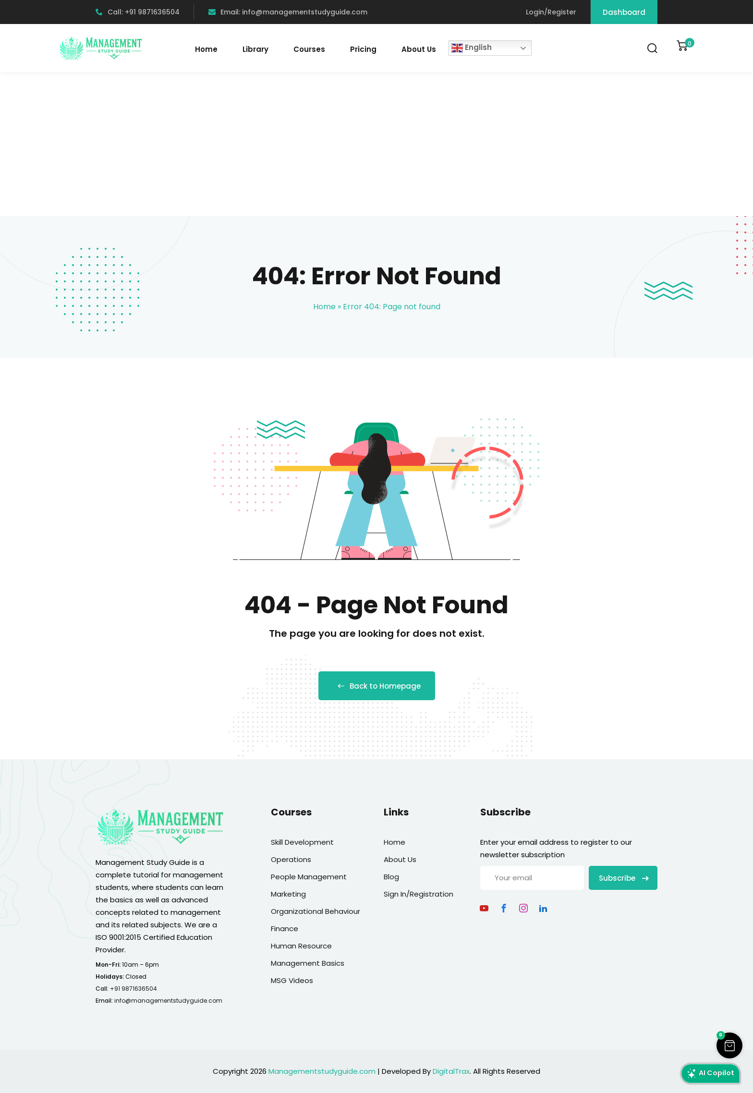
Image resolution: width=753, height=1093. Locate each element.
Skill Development (302, 842)
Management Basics (307, 963)
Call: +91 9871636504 (138, 12)
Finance (284, 928)
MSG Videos (292, 980)
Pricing (363, 49)
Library (255, 49)
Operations (291, 859)
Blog (391, 877)
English (471, 48)
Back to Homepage (377, 686)
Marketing (288, 894)
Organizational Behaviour (315, 911)
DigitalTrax (451, 1071)
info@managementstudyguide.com (168, 1000)
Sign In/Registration (418, 894)
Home (206, 49)
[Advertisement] (376, 144)
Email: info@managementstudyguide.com (287, 12)
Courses (309, 49)
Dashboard (624, 12)
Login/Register (551, 12)
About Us (418, 49)
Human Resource (301, 946)
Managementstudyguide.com (322, 1071)
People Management (309, 877)
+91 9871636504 (133, 988)
